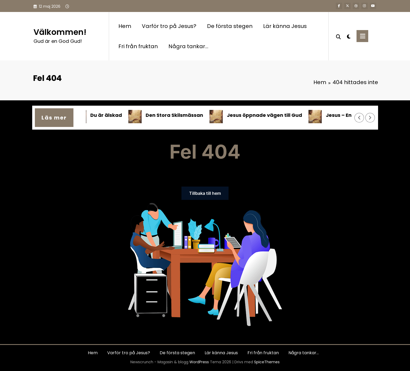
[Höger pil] (370, 117)
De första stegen (229, 26)
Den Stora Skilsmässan (176, 115)
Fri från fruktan (138, 46)
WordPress (199, 362)
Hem (124, 26)
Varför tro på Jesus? (169, 26)
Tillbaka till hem (205, 193)
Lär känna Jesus (285, 26)
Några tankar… (188, 46)
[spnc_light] (349, 36)
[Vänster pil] (359, 117)
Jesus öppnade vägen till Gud (266, 115)
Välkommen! (60, 32)
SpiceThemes (267, 362)
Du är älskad (108, 115)
